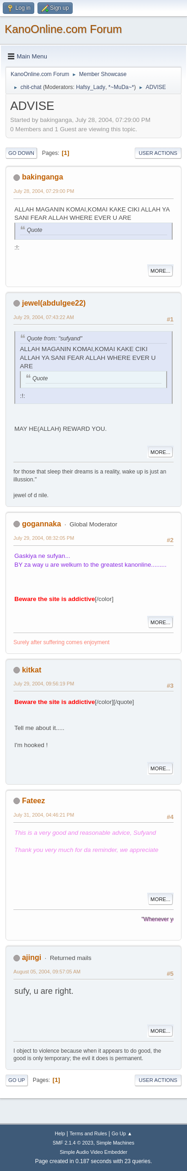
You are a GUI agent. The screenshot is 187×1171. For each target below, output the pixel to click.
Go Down (21, 153)
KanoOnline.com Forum (63, 29)
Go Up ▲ (122, 1133)
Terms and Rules (88, 1133)
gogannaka (41, 524)
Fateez (33, 801)
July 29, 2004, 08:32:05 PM (43, 538)
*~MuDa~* (121, 87)
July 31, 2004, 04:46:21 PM (43, 815)
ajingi (31, 957)
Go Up (16, 1080)
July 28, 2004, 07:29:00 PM (43, 191)
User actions (158, 153)
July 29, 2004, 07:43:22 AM (43, 317)
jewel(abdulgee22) (54, 303)
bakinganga (42, 177)
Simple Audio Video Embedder (93, 1152)
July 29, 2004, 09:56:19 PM (43, 683)
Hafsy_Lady (90, 87)
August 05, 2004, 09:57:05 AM (47, 971)
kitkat (31, 670)
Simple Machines (115, 1142)
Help (60, 1133)
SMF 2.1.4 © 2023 (73, 1142)
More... (160, 271)
